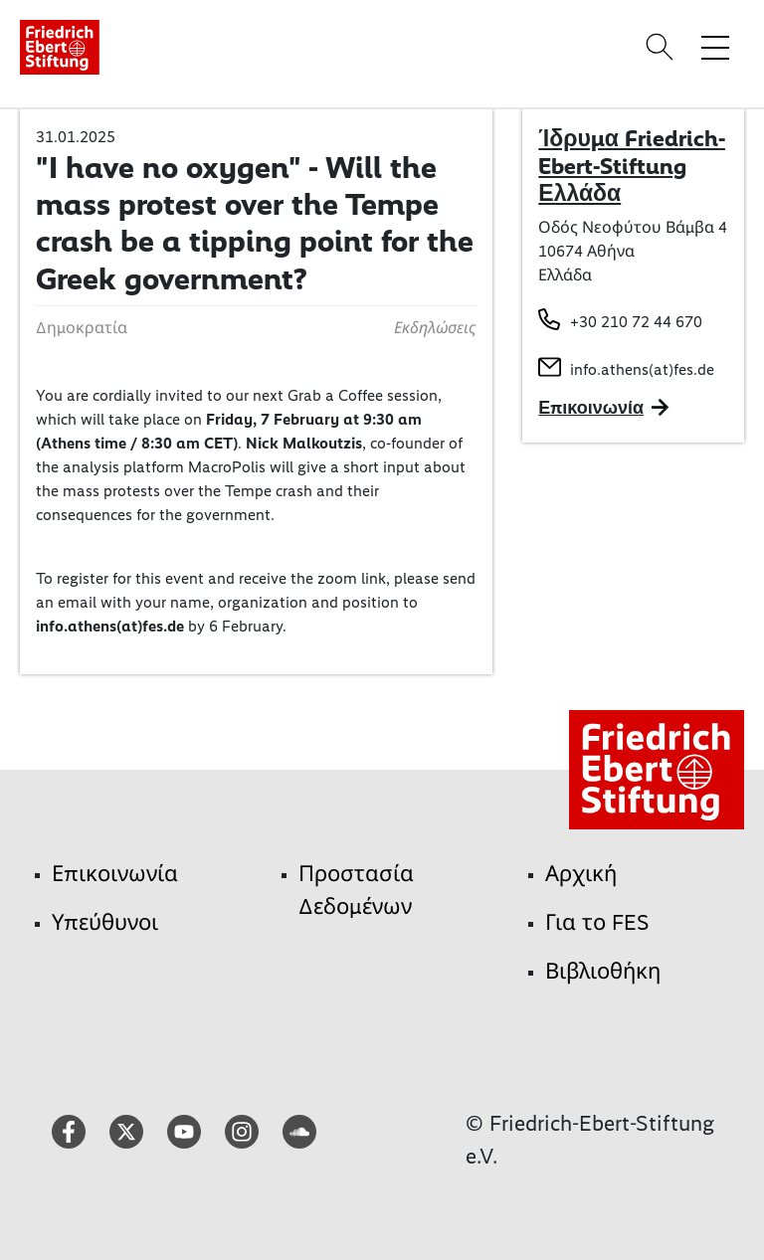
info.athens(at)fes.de (642, 369)
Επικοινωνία (115, 873)
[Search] (662, 47)
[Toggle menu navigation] (715, 47)
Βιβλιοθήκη (603, 971)
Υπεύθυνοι (105, 922)
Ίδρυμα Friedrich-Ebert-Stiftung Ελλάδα (631, 165)
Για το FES (597, 922)
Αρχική (581, 873)
